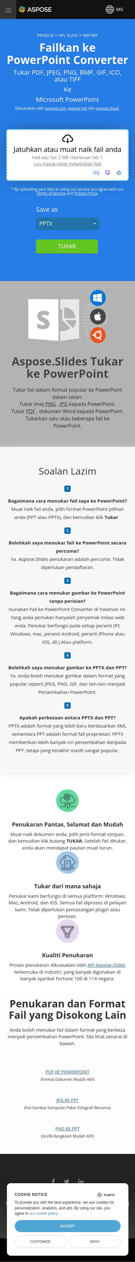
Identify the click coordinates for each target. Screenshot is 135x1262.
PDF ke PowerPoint (67, 1072)
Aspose (26, 9)
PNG (50, 403)
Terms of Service (50, 193)
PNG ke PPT (67, 1129)
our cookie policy (43, 1213)
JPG (64, 403)
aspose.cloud (107, 108)
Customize (40, 1241)
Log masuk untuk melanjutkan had (67, 163)
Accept (67, 1226)
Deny (95, 1241)
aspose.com (55, 108)
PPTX (45, 223)
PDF (30, 411)
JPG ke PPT (68, 1100)
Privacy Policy (86, 193)
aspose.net (77, 108)
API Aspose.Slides (106, 965)
